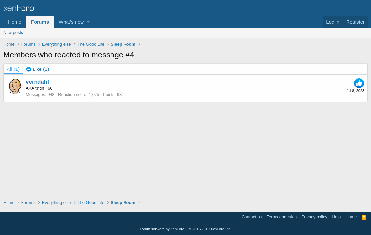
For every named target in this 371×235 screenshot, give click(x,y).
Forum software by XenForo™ (185, 229)
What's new (71, 21)
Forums (40, 21)
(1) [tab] (13, 69)
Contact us (252, 216)
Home (14, 21)
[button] (88, 22)
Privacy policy (314, 216)
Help (336, 216)
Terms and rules (282, 216)
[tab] (37, 69)
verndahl (37, 82)
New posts (13, 32)
